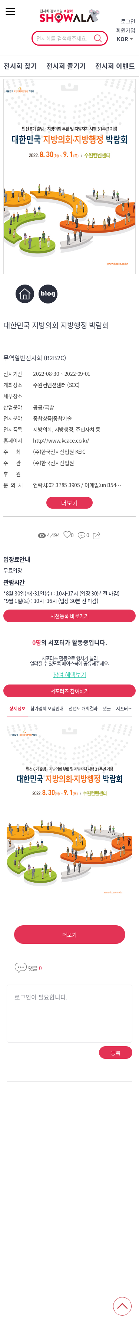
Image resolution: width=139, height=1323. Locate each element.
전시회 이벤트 (115, 66)
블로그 (48, 294)
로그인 (128, 21)
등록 (115, 1052)
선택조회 (98, 39)
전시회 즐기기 (66, 66)
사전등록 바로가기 (69, 616)
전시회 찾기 (20, 66)
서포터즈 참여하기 (69, 691)
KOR (122, 39)
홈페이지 (24, 294)
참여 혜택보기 (69, 674)
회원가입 (125, 30)
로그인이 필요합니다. (40, 996)
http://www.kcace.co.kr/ (61, 440)
